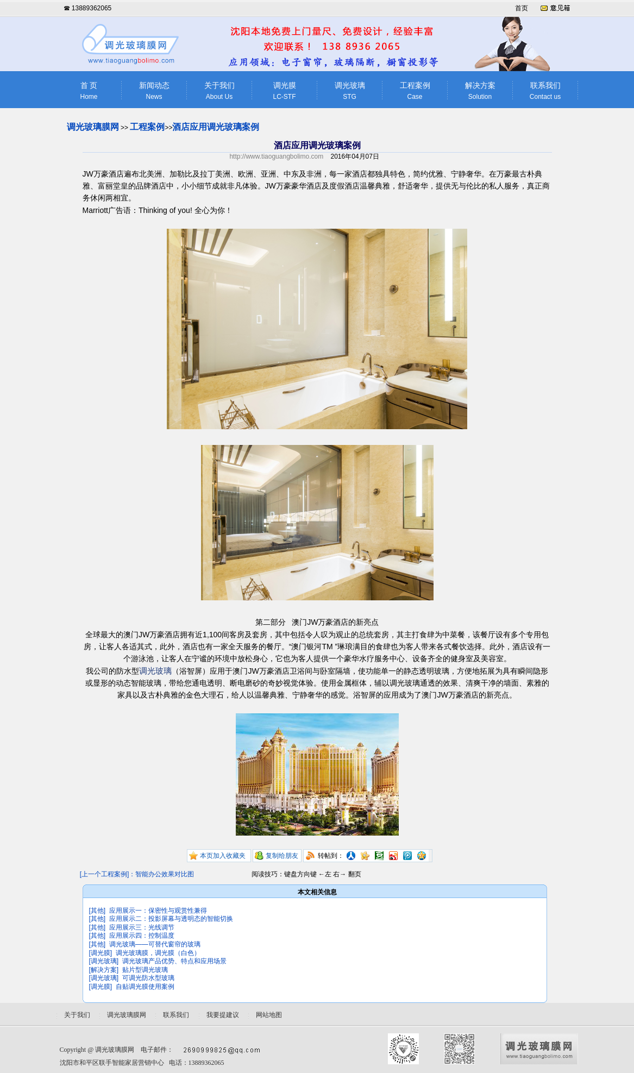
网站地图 (269, 1015)
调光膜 (284, 91)
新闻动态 (154, 91)
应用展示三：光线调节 (141, 927)
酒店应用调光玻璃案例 (215, 126)
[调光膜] (100, 953)
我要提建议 (222, 1015)
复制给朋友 (282, 855)
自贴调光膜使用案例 (145, 986)
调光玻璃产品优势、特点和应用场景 (174, 961)
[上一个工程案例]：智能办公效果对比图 (137, 874)
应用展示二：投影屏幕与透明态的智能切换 (171, 919)
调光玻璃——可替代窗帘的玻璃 (154, 944)
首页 (521, 8)
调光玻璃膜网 (93, 126)
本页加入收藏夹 (223, 855)
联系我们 (545, 91)
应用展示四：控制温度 (141, 935)
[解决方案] (104, 970)
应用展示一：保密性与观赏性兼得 (158, 910)
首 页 (89, 91)
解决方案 (480, 91)
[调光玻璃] (104, 961)
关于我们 (219, 91)
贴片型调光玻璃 (145, 970)
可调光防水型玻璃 (148, 978)
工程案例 (415, 91)
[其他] (97, 910)
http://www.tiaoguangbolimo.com (276, 156)
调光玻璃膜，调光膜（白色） (158, 953)
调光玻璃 (349, 91)
